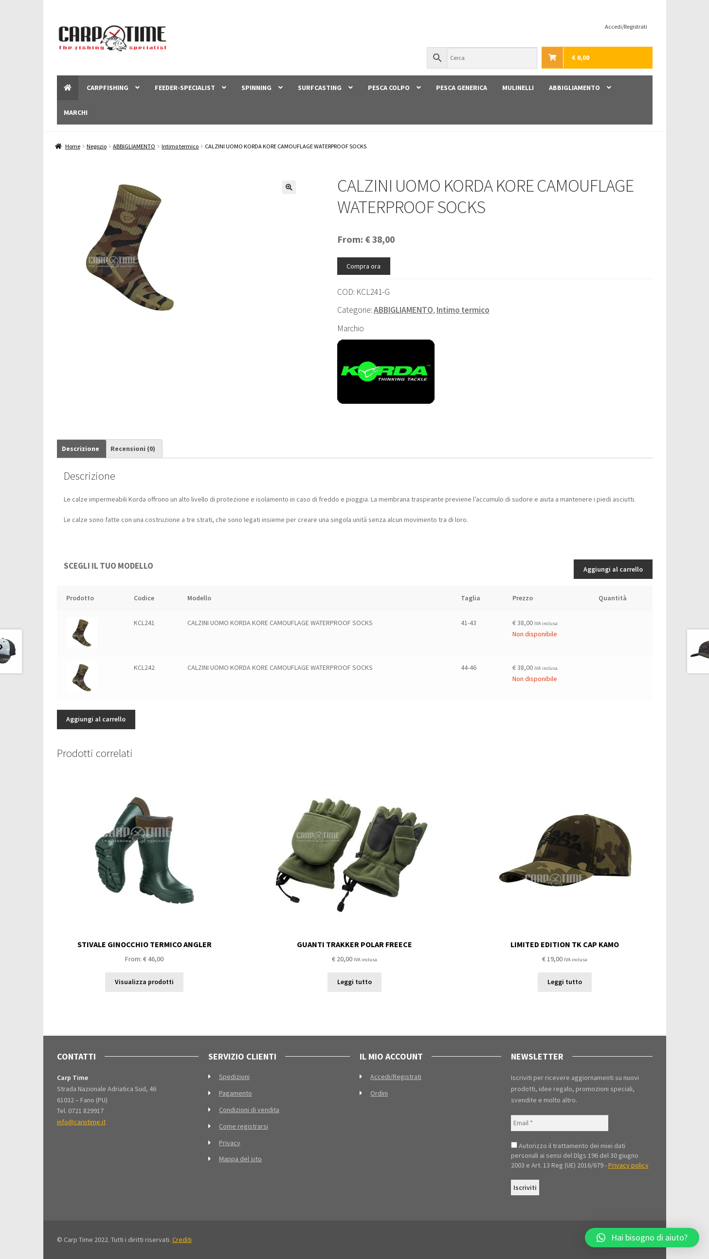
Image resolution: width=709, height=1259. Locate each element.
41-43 (468, 622)
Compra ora (363, 266)
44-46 (468, 667)
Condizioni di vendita (249, 1109)
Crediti (182, 1239)
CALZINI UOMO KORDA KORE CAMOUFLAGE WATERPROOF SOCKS (280, 622)
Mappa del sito (240, 1158)
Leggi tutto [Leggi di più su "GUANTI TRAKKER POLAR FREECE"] (354, 981)
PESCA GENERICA (461, 87)
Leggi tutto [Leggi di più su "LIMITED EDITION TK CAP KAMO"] (564, 981)
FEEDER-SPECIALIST (185, 87)
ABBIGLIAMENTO (574, 87)
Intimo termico (180, 146)
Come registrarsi (243, 1126)
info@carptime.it (81, 1121)
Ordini (379, 1093)
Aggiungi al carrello (613, 569)
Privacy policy (628, 1165)
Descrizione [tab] (80, 448)
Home (72, 146)
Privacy (229, 1142)
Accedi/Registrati (626, 26)
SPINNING (256, 87)
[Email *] (559, 1123)
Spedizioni (234, 1076)
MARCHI (76, 112)
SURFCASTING (320, 87)
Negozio (97, 146)
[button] (289, 187)
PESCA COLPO (389, 87)
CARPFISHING (107, 87)
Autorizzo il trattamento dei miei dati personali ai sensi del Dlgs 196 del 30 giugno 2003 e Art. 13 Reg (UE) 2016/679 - (580, 1155)
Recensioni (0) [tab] (132, 448)
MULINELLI (518, 87)
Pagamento (235, 1093)
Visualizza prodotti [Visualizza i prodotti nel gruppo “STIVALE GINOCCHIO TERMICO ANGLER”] (144, 981)
